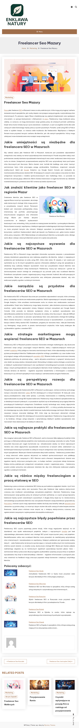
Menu (40, 32)
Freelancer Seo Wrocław (37, 584)
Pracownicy (8, 504)
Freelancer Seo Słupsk (36, 622)
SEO (20, 110)
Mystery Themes (49, 725)
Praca (6, 110)
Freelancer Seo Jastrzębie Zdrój (60, 661)
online (28, 393)
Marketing (9, 97)
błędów (64, 531)
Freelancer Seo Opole (36, 571)
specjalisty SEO (38, 356)
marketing (13, 350)
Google (26, 170)
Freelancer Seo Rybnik (36, 609)
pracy (46, 119)
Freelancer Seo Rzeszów (37, 597)
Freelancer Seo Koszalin (16, 661)
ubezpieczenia (70, 504)
